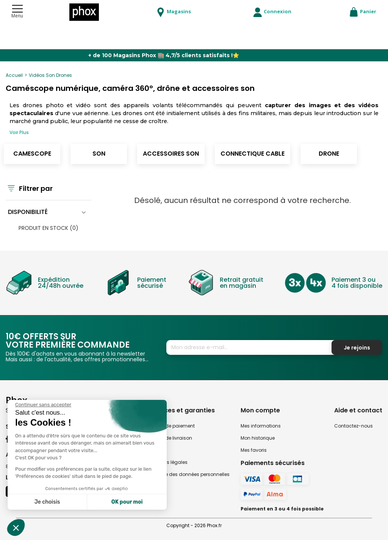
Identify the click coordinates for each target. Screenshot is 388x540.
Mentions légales (168, 462)
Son (98, 153)
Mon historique (258, 438)
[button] (16, 527)
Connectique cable (253, 153)
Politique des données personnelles (189, 474)
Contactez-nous (353, 426)
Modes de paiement (172, 426)
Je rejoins (357, 347)
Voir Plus (19, 132)
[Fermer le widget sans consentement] (43, 405)
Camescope (32, 153)
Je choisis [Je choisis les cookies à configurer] (47, 502)
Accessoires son (171, 153)
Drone (329, 153)
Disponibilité (28, 212)
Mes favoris (254, 450)
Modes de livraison (170, 438)
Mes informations (261, 426)
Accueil (14, 75)
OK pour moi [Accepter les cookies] (127, 502)
